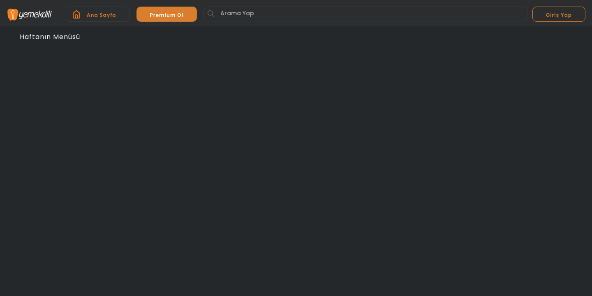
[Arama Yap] (365, 14)
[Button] (211, 14)
